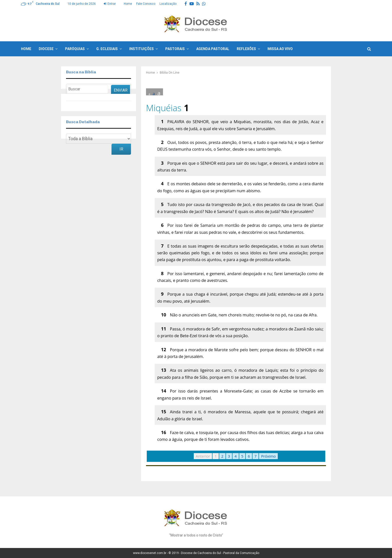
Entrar (110, 4)
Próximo (268, 456)
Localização (168, 4)
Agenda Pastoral (212, 49)
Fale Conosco (145, 4)
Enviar (121, 90)
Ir (121, 149)
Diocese (46, 49)
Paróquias (75, 49)
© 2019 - (174, 553)
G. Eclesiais (107, 49)
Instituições (141, 49)
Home (128, 4)
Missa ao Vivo (280, 49)
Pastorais (175, 49)
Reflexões (246, 49)
